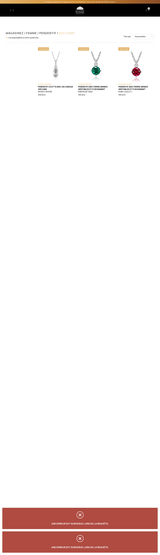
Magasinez (15, 33)
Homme (58, 10)
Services (106, 10)
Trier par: (127, 36)
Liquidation (93, 10)
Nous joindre (133, 10)
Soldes (68, 10)
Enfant (39, 10)
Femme (48, 10)
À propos (118, 10)
